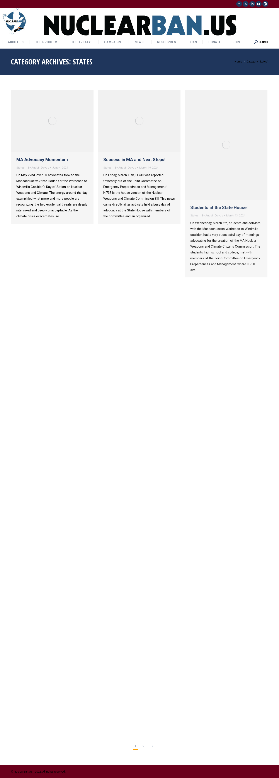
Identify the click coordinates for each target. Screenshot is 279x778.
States (20, 167)
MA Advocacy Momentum (42, 159)
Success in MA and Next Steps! (134, 159)
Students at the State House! (219, 207)
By (38, 167)
